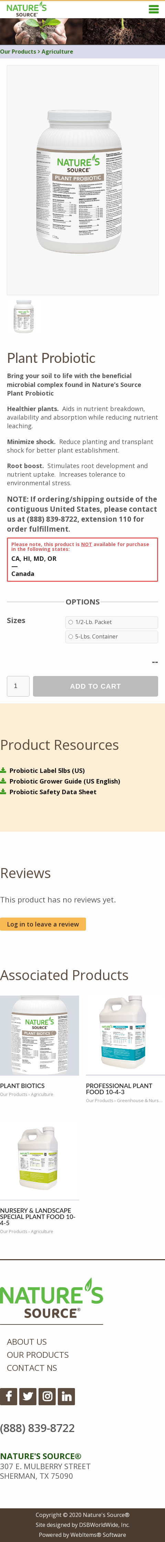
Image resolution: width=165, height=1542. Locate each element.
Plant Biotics (22, 1085)
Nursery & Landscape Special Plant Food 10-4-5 (38, 1217)
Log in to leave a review (43, 924)
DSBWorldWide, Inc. (104, 1525)
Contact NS (32, 1367)
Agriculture (55, 51)
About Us (27, 1341)
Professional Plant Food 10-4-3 (119, 1089)
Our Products (18, 51)
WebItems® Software (98, 1535)
